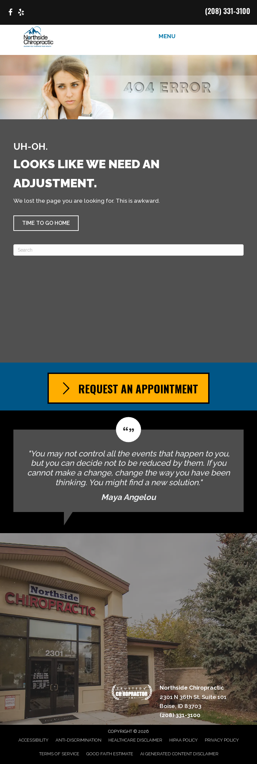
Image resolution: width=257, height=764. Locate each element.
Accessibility (33, 740)
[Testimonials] (128, 464)
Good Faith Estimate (109, 753)
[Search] (128, 250)
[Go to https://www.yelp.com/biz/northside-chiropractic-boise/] (21, 13)
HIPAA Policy (183, 740)
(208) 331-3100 (227, 10)
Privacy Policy (222, 740)
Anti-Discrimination (78, 740)
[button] (46, 223)
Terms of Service (59, 753)
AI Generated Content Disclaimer (179, 753)
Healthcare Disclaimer (135, 740)
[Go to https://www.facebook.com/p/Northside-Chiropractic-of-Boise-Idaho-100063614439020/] (10, 13)
